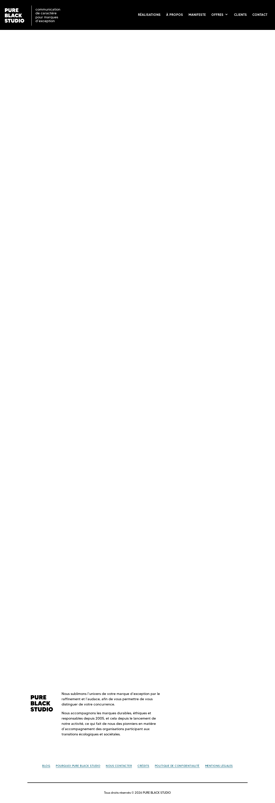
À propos (174, 15)
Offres (217, 15)
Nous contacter (119, 766)
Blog (46, 766)
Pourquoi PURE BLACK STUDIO (78, 766)
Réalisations (149, 15)
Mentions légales (219, 766)
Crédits (143, 766)
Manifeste (197, 15)
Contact (259, 15)
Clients (240, 15)
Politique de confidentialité (177, 766)
